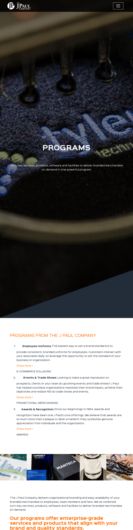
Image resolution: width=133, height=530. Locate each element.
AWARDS (22, 435)
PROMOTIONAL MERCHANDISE (37, 403)
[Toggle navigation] (118, 5)
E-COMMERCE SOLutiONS (33, 371)
